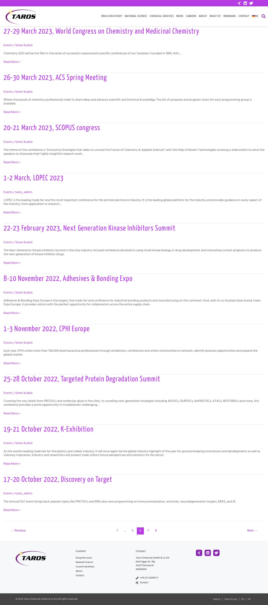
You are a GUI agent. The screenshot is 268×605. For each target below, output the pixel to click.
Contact (243, 16)
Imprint (217, 599)
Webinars (229, 16)
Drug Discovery (111, 16)
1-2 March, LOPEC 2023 (34, 178)
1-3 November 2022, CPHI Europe (47, 329)
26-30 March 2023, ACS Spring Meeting (55, 78)
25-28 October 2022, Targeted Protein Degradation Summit (82, 379)
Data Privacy (231, 599)
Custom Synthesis (85, 566)
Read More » (12, 62)
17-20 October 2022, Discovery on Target (58, 479)
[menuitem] (255, 16)
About (203, 16)
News (179, 16)
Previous (18, 530)
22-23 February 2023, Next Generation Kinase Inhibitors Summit (90, 228)
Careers (191, 16)
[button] (263, 16)
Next (252, 530)
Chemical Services (162, 16)
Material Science (136, 16)
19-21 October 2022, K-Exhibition (49, 429)
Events (8, 45)
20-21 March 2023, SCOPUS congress (52, 128)
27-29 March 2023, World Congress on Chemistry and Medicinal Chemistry (101, 31)
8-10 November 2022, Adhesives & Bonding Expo (68, 279)
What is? (215, 16)
